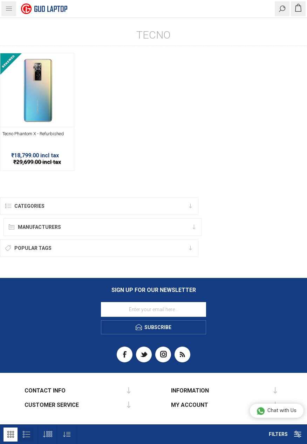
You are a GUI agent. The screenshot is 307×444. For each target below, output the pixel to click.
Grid (11, 435)
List (26, 435)
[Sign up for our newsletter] (153, 309)
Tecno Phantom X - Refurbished (33, 133)
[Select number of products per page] (47, 434)
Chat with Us (276, 411)
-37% (68, 56)
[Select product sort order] (66, 434)
